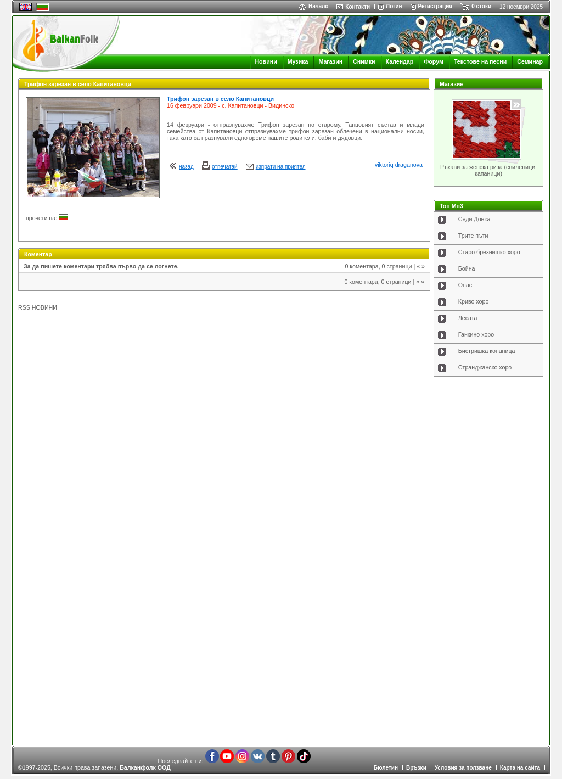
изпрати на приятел (281, 167)
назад (186, 167)
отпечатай (225, 167)
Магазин (330, 61)
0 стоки (481, 6)
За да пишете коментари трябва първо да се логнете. (101, 266)
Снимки (364, 61)
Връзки (416, 768)
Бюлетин (386, 768)
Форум (433, 61)
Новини (266, 61)
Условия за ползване (463, 768)
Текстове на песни (480, 61)
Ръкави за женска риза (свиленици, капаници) (488, 170)
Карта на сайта (520, 768)
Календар (400, 61)
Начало (313, 6)
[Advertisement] (488, 557)
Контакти (357, 7)
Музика (298, 61)
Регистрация (435, 6)
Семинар (530, 61)
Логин (394, 6)
